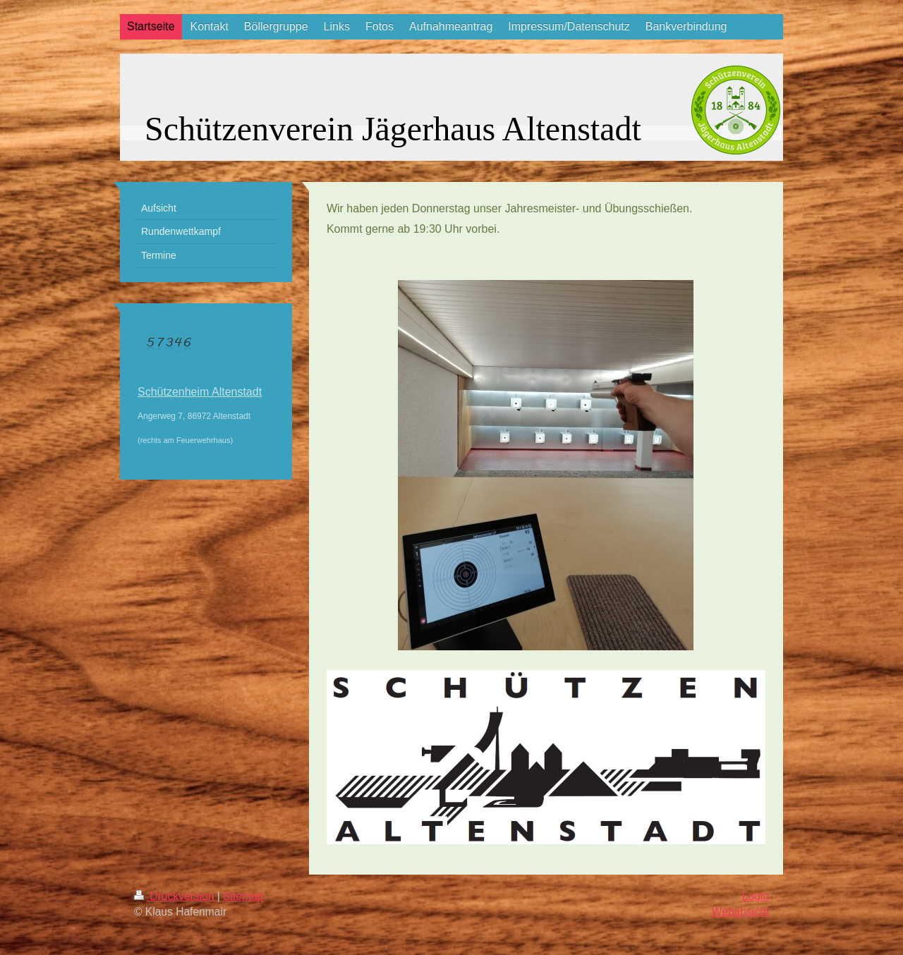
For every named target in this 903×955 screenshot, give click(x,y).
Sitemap (243, 896)
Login (755, 896)
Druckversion (175, 896)
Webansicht (740, 912)
